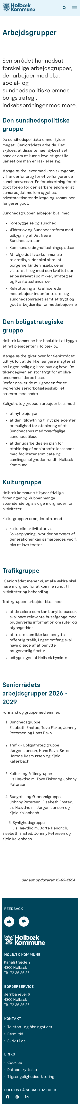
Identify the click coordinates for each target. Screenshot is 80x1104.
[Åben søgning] (64, 8)
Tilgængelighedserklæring (30, 1077)
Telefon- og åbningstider (29, 1027)
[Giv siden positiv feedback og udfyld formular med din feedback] (9, 921)
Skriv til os (16, 1041)
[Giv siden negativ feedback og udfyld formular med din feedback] (24, 921)
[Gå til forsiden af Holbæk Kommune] (17, 8)
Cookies (14, 1063)
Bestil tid (15, 1034)
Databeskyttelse (22, 1070)
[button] (76, 8)
